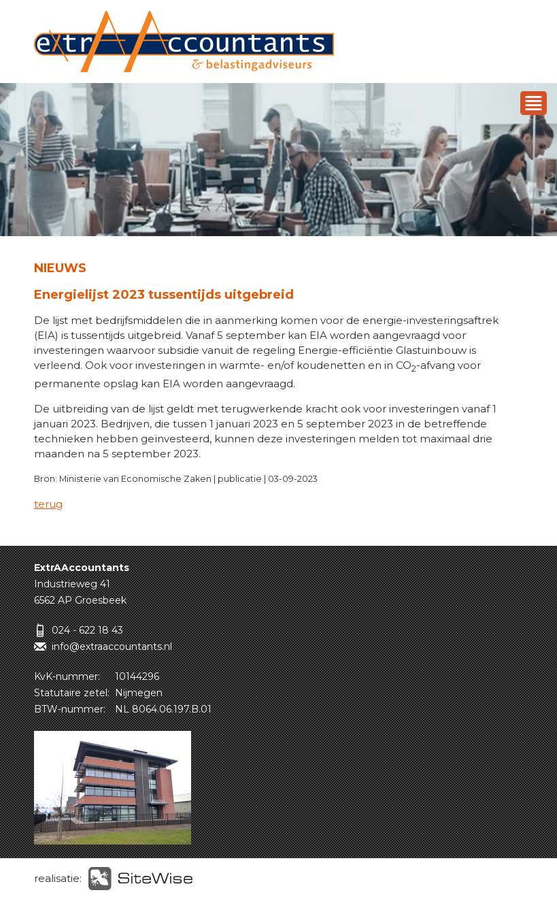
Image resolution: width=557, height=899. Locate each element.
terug (48, 503)
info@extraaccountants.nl (112, 646)
